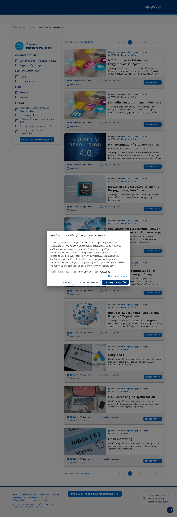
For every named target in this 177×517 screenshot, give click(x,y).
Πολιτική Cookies (117, 276)
